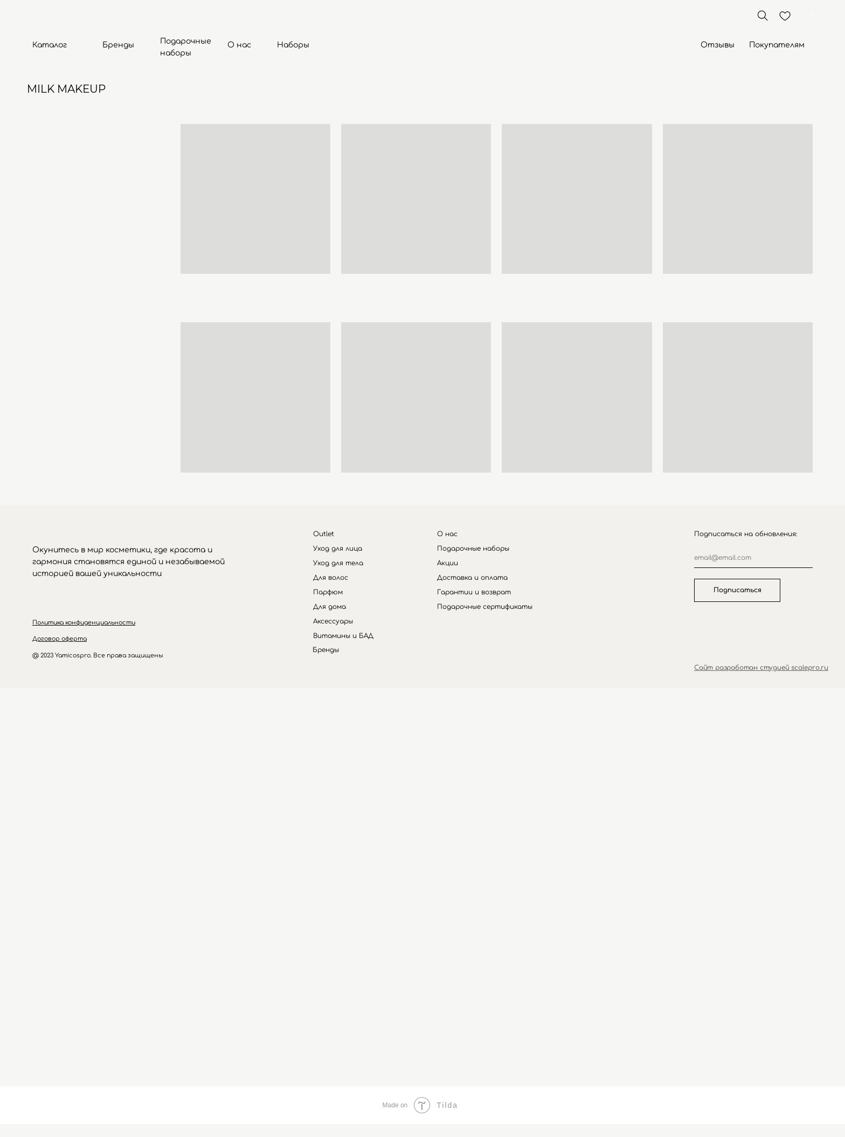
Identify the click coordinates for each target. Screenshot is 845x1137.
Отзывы (718, 45)
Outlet (323, 534)
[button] (83, 622)
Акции (447, 563)
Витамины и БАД (343, 636)
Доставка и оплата (472, 577)
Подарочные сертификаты (484, 607)
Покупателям (777, 45)
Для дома (329, 607)
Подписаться (737, 590)
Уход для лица (337, 548)
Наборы (293, 45)
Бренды (118, 45)
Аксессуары (333, 621)
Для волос (330, 577)
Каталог (49, 45)
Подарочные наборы (473, 548)
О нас (239, 45)
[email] (753, 558)
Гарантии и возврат (474, 592)
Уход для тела (338, 563)
